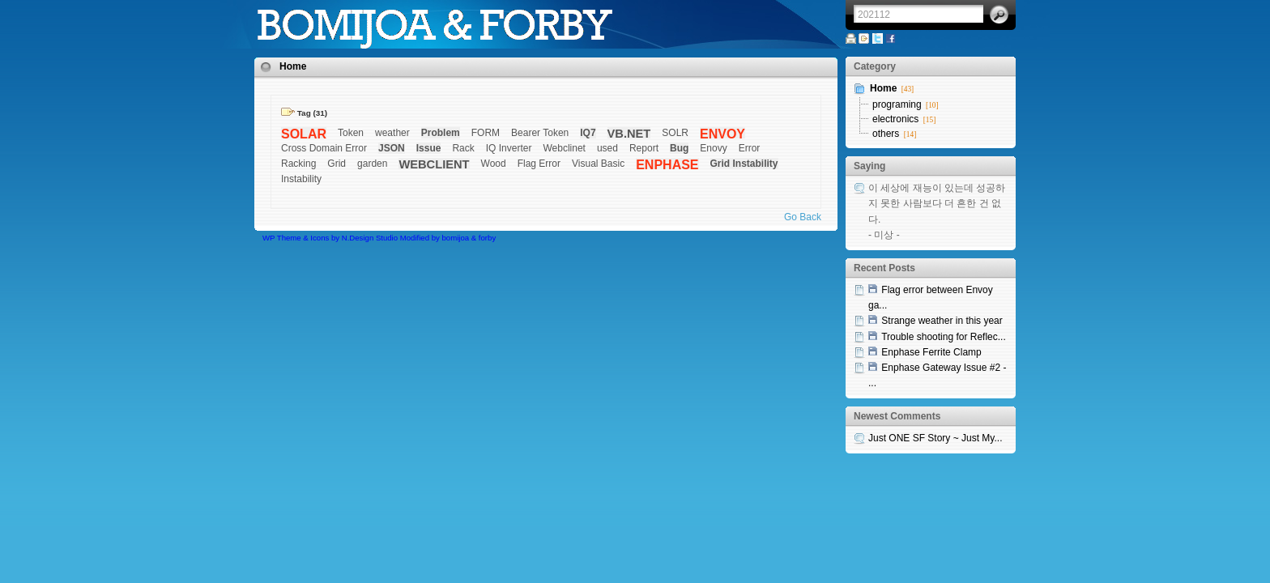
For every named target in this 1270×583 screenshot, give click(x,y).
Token (351, 132)
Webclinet (564, 148)
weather (392, 132)
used (607, 148)
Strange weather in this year (941, 320)
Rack (463, 148)
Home (292, 66)
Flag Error (539, 163)
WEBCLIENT (433, 164)
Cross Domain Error (324, 148)
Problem (440, 132)
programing (897, 104)
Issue (428, 148)
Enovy (713, 148)
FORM (485, 132)
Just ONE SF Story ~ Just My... (935, 438)
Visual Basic (598, 163)
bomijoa (456, 237)
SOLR (675, 132)
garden (372, 163)
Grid (336, 163)
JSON (391, 148)
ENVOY (722, 134)
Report (643, 148)
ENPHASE (667, 165)
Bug (679, 148)
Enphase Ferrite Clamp (931, 352)
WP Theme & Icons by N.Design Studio (330, 237)
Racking (298, 163)
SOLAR (303, 134)
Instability (301, 179)
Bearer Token (540, 132)
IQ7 (587, 132)
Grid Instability (744, 163)
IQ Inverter (509, 148)
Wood (493, 163)
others (885, 133)
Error (750, 148)
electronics (895, 119)
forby (487, 237)
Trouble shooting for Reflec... (943, 337)
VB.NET (629, 133)
